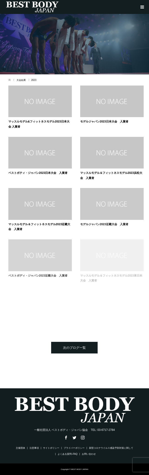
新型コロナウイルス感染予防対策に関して (111, 448)
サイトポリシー (51, 448)
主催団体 (20, 448)
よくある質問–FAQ (68, 454)
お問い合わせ (89, 454)
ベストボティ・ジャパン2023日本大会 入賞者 (38, 173)
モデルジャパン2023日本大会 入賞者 (104, 121)
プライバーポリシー (74, 448)
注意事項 (34, 448)
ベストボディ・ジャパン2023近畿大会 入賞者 (38, 275)
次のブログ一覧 (74, 348)
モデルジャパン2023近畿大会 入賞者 (104, 224)
